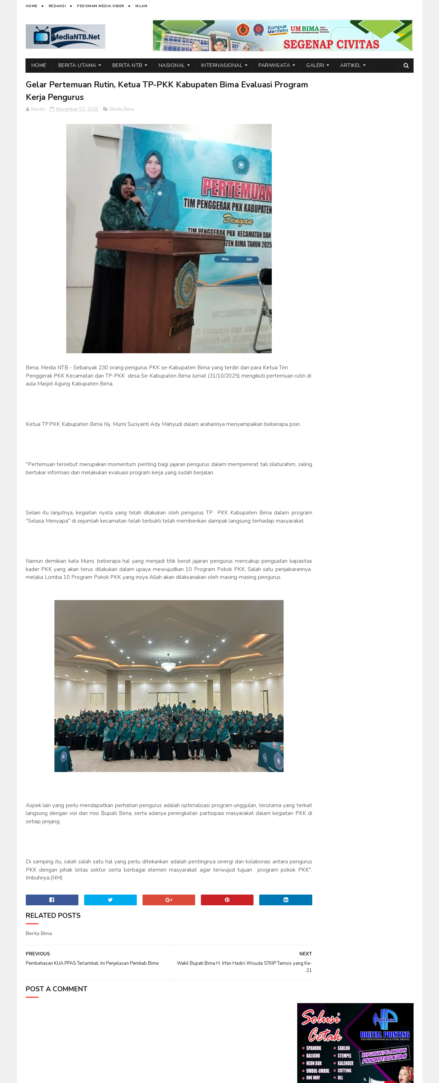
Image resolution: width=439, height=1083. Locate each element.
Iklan (141, 6)
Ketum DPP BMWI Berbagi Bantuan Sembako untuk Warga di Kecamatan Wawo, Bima (372, 441)
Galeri (315, 65)
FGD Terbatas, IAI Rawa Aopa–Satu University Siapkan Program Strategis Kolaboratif (374, 479)
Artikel (350, 65)
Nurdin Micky (114, 1074)
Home (32, 6)
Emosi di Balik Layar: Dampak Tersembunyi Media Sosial (375, 372)
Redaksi (57, 6)
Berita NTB (127, 65)
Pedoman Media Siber (100, 6)
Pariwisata (274, 65)
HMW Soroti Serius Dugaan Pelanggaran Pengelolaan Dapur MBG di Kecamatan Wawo (374, 235)
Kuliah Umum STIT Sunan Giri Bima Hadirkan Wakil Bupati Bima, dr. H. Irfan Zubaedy (371, 306)
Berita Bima (122, 110)
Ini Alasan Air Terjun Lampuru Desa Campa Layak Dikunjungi (375, 513)
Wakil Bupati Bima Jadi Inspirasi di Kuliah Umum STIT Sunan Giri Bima (371, 340)
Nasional (172, 65)
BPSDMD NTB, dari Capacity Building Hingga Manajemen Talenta (375, 405)
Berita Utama (77, 65)
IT (67, 1074)
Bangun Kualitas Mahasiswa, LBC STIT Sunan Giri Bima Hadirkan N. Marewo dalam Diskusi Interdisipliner (354, 552)
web (55, 1074)
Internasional (222, 65)
